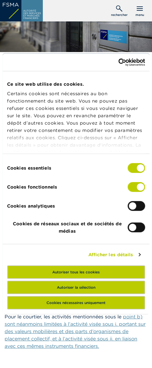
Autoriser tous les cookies (76, 271)
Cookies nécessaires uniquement (76, 302)
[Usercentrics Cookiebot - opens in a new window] (118, 62)
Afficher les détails (110, 254)
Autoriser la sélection (76, 287)
